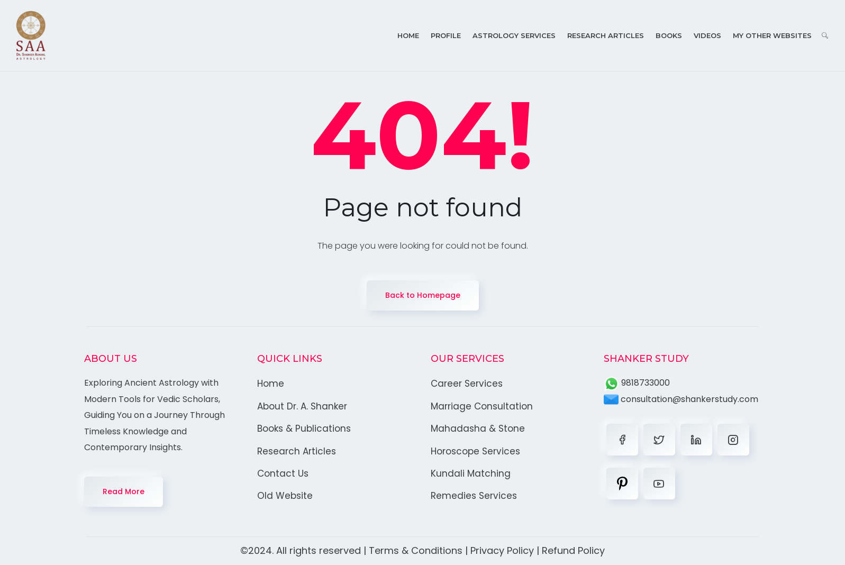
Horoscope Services (475, 451)
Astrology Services (514, 35)
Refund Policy (573, 550)
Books (669, 35)
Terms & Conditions (415, 550)
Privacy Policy (502, 550)
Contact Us (282, 473)
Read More (123, 491)
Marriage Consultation (482, 406)
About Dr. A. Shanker (302, 406)
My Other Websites (772, 35)
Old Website (285, 495)
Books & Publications (304, 428)
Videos (707, 35)
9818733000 (637, 383)
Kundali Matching (471, 473)
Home (408, 35)
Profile (446, 35)
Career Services (467, 383)
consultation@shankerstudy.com (681, 399)
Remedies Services (474, 495)
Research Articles (605, 35)
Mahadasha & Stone (478, 428)
